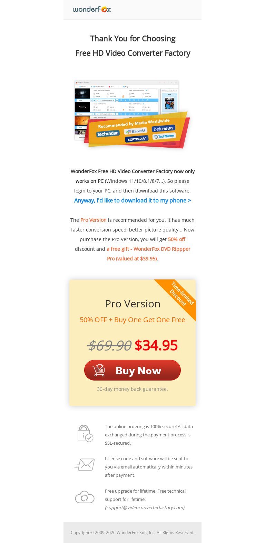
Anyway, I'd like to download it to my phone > (132, 200)
